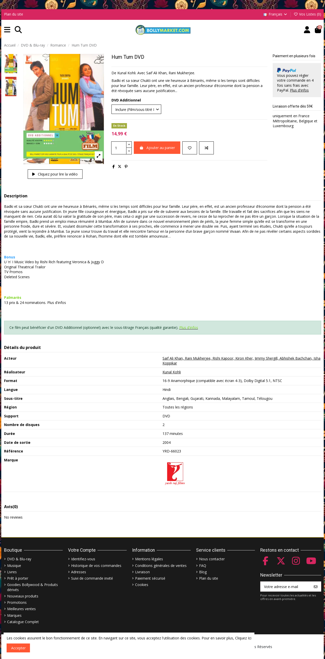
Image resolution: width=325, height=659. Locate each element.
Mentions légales (149, 559)
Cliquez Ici (243, 638)
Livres (12, 571)
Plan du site (13, 14)
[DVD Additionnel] (136, 109)
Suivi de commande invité (92, 578)
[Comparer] (206, 147)
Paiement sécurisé (150, 578)
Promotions (17, 602)
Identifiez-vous (83, 559)
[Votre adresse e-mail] (286, 586)
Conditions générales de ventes (161, 565)
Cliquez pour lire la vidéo (55, 174)
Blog (203, 571)
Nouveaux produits (22, 596)
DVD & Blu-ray (19, 559)
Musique (14, 565)
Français (276, 14)
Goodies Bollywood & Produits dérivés (32, 587)
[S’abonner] (315, 586)
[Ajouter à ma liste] (189, 147)
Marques (14, 615)
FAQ (202, 565)
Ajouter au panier (157, 147)
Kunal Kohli (171, 372)
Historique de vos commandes (96, 565)
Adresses (78, 571)
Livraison (142, 571)
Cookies (141, 584)
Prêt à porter (17, 578)
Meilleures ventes (21, 608)
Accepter (18, 648)
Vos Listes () (307, 14)
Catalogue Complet (23, 621)
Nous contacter (212, 559)
